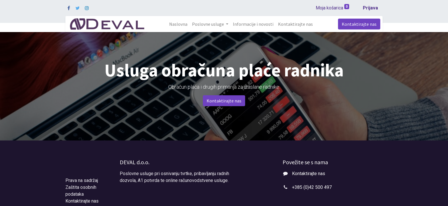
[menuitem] (178, 24)
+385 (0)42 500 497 (312, 187)
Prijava (370, 8)
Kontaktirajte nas (359, 24)
